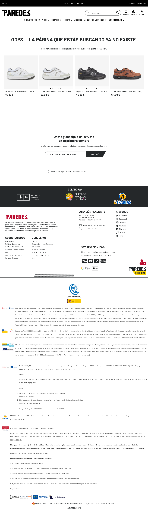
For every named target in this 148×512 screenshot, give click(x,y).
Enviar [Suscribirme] (94, 154)
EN (3, 3)
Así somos (36, 247)
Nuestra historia (38, 250)
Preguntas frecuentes (13, 255)
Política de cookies (12, 244)
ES (6, 3)
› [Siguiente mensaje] (93, 3)
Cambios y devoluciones (14, 250)
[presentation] (64, 164)
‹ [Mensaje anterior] (54, 3)
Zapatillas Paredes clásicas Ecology (126, 91)
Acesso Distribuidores (137, 3)
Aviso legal (9, 241)
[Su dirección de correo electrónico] (65, 154)
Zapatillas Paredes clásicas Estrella (20, 91)
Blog (33, 258)
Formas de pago (11, 258)
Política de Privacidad (76, 171)
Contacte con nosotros (41, 255)
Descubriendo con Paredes (42, 244)
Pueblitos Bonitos (39, 252)
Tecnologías (36, 241)
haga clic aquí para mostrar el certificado (100, 503)
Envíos (7, 252)
